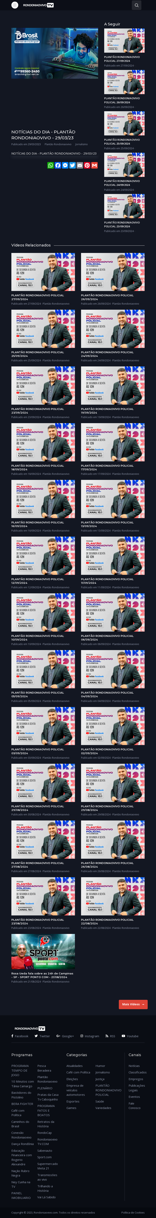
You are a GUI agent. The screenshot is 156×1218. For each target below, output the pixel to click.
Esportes (72, 1101)
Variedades (103, 1108)
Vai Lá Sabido (46, 1197)
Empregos (136, 1079)
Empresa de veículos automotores (75, 1090)
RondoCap (44, 1133)
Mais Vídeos (133, 1004)
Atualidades (74, 1066)
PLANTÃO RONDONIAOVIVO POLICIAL (108, 1090)
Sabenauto (44, 1150)
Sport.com (44, 1157)
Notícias (134, 1066)
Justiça (99, 1079)
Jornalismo (102, 1072)
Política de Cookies (133, 1212)
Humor (100, 1066)
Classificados (138, 1072)
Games (71, 1108)
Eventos (134, 1097)
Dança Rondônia (22, 1144)
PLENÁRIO (44, 1088)
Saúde (99, 1101)
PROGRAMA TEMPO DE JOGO (20, 1070)
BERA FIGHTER (22, 1104)
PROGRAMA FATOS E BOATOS (46, 1110)
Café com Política (78, 1072)
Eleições (72, 1079)
